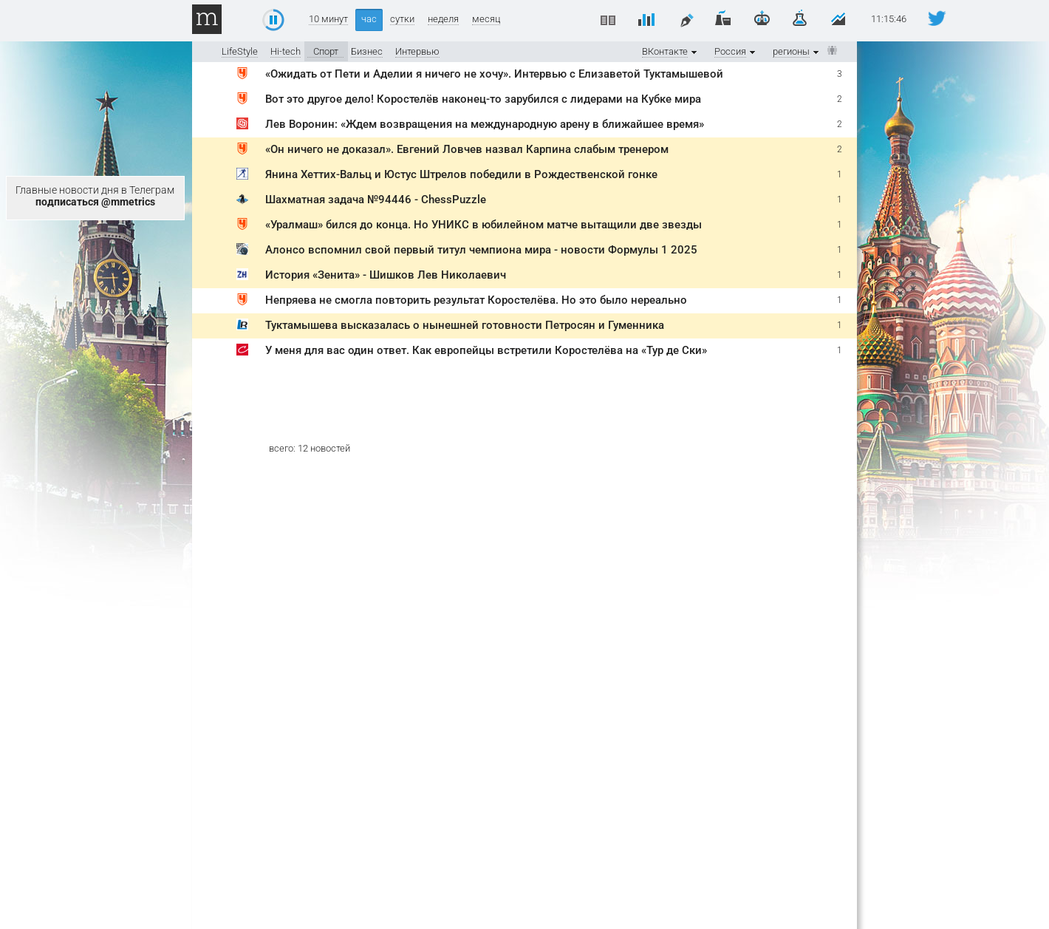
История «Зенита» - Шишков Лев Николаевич (385, 275)
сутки (402, 19)
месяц (486, 19)
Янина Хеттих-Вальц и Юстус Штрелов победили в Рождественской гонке (461, 174)
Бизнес (367, 51)
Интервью (417, 51)
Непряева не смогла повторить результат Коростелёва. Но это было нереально (476, 300)
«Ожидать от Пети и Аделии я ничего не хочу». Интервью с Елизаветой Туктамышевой (494, 74)
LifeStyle (240, 51)
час (369, 18)
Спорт (325, 51)
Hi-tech (285, 51)
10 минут (328, 19)
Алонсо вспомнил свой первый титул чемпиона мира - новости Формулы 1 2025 (481, 249)
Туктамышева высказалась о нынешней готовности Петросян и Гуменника (464, 325)
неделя (443, 19)
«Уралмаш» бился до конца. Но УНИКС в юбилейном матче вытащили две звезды (483, 224)
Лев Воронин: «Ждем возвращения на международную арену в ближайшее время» (484, 124)
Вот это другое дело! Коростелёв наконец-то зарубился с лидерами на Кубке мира (483, 99)
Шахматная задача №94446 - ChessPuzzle (375, 199)
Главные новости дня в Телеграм (95, 196)
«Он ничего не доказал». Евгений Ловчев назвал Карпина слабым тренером (467, 149)
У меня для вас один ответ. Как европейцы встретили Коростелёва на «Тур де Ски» (486, 350)
